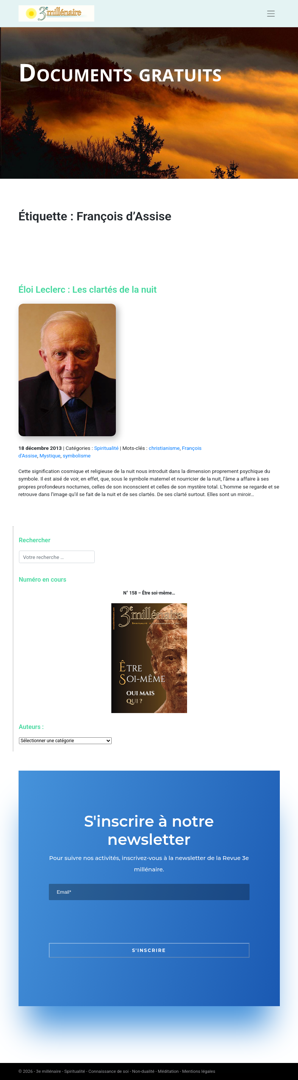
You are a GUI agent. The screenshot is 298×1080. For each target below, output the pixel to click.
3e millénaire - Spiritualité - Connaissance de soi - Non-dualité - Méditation (107, 1071)
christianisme (164, 448)
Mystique (50, 456)
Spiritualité (106, 448)
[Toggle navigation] (271, 14)
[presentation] (106, 921)
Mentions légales (198, 1071)
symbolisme (77, 456)
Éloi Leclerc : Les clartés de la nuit (88, 289)
